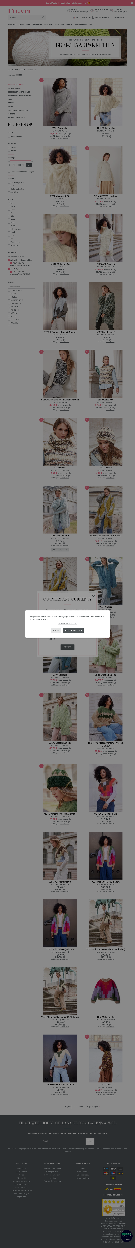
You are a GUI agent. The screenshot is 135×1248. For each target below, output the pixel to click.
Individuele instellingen (67, 623)
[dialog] (67, 624)
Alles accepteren (73, 630)
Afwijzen (56, 630)
